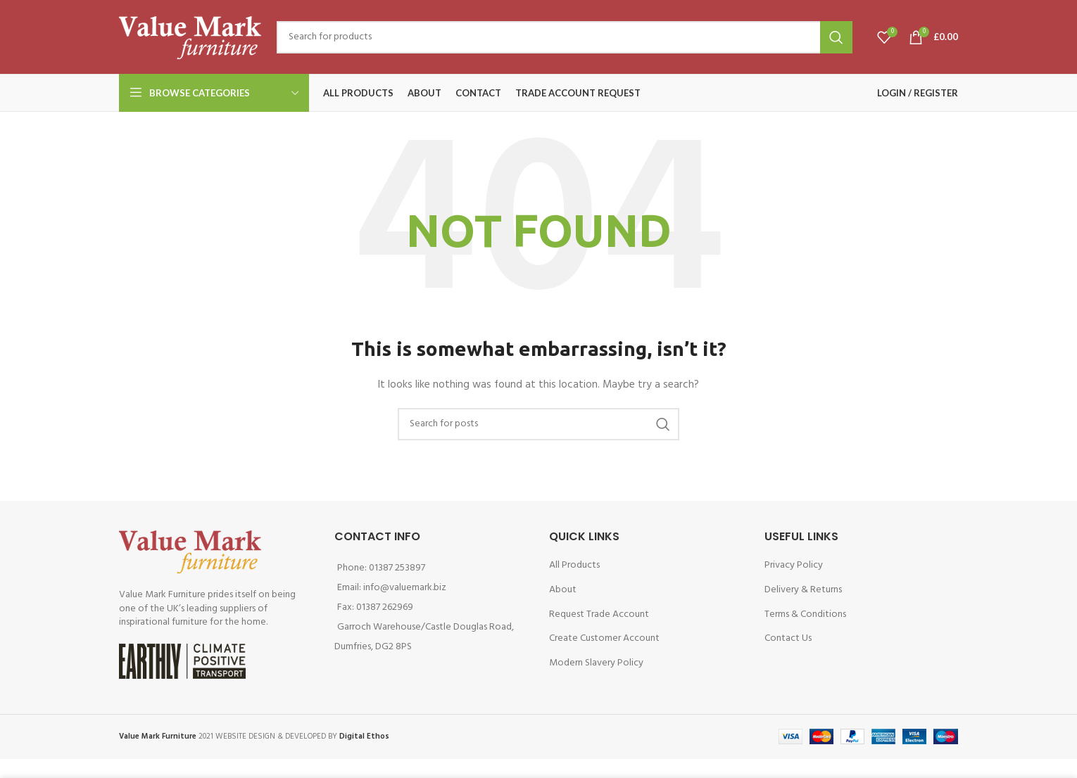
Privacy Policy (793, 565)
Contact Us (788, 638)
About (563, 590)
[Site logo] (191, 37)
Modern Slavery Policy (596, 663)
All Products (574, 565)
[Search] (564, 37)
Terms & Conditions (805, 614)
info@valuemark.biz (404, 588)
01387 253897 (397, 568)
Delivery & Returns (803, 590)
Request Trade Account (599, 614)
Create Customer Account (604, 638)
